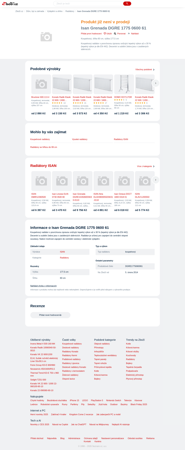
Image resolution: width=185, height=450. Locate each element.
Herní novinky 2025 (39, 414)
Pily (83, 404)
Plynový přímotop (134, 379)
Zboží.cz (19, 11)
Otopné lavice (68, 379)
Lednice (34, 404)
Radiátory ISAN (121, 139)
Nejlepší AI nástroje (121, 424)
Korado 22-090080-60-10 (41, 390)
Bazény (124, 404)
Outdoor (114, 404)
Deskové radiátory (70, 347)
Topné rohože (100, 363)
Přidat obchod (37, 438)
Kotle (96, 371)
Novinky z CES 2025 (39, 424)
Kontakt (87, 441)
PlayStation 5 (97, 400)
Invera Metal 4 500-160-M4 (42, 344)
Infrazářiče (99, 351)
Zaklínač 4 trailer (58, 414)
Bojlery (97, 379)
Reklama (150, 438)
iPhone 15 (74, 400)
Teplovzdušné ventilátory (105, 355)
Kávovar (138, 400)
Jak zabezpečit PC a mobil (108, 414)
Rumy (64, 404)
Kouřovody (131, 355)
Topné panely (100, 359)
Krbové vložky (132, 351)
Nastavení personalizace (112, 438)
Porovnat (120, 33)
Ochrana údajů (91, 438)
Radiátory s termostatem (73, 371)
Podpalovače (132, 371)
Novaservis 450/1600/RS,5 (42, 369)
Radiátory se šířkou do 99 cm (43, 147)
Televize (128, 400)
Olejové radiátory (102, 344)
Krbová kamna (100, 375)
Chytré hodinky (37, 400)
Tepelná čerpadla (134, 367)
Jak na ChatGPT (78, 424)
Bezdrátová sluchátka (57, 400)
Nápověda (52, 438)
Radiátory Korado (70, 351)
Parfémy (74, 404)
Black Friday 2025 (139, 404)
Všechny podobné (145, 69)
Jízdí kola (102, 404)
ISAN (62, 252)
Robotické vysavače (50, 404)
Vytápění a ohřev (54, 11)
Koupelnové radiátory (40, 139)
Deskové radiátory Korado (74, 367)
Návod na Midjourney (99, 424)
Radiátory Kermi (69, 355)
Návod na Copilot (60, 424)
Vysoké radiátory (79, 139)
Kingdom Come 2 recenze (81, 414)
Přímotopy (99, 347)
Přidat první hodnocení (91, 34)
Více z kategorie (146, 166)
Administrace (74, 438)
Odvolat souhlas (135, 438)
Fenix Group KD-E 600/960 (42, 365)
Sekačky (91, 404)
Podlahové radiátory (71, 359)
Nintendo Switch (113, 400)
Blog (62, 438)
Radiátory (69, 11)
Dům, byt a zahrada (35, 11)
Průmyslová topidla (103, 367)
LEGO (85, 400)
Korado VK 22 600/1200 (41, 354)
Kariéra (98, 441)
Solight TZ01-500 (38, 380)
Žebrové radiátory (70, 375)
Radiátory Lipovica (70, 363)
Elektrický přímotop (135, 375)
